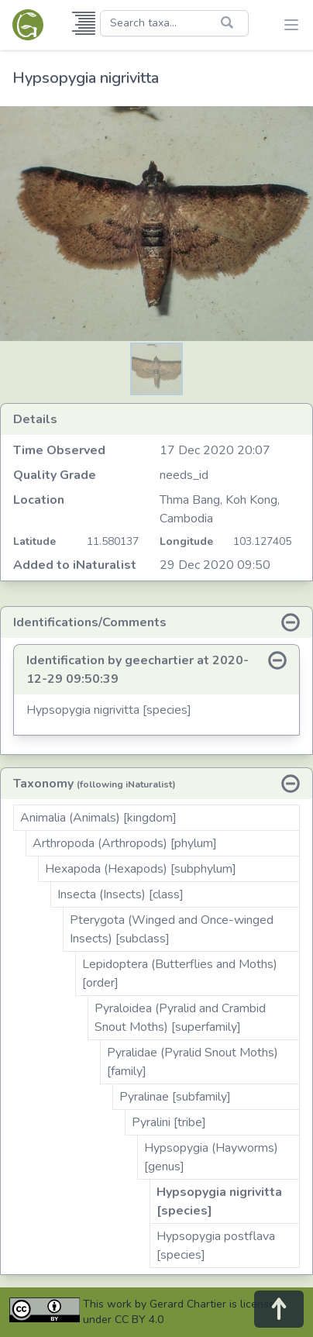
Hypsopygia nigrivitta (85, 77)
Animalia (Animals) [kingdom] (98, 817)
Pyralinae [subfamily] (175, 1096)
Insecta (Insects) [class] (120, 894)
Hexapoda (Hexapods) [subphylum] (140, 868)
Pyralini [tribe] (169, 1122)
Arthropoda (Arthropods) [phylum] (125, 843)
